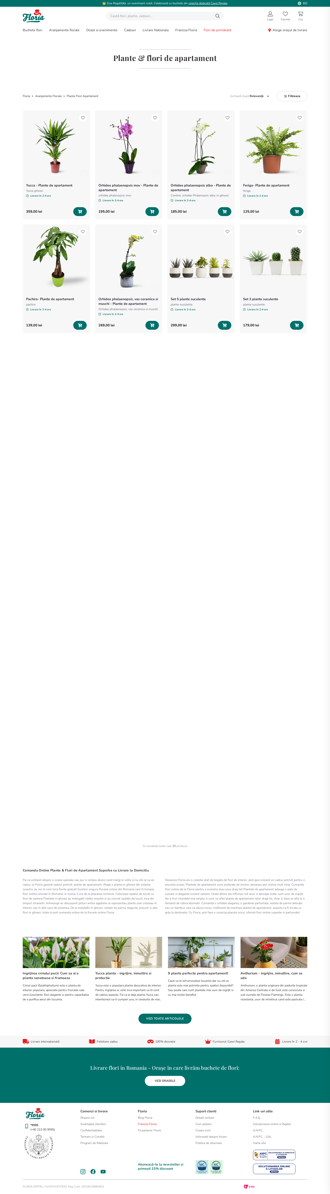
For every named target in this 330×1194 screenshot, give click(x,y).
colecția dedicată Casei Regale (208, 3)
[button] (292, 96)
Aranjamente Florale (48, 96)
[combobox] (165, 16)
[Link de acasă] (27, 96)
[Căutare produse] (218, 16)
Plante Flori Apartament (82, 96)
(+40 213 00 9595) (42, 1130)
